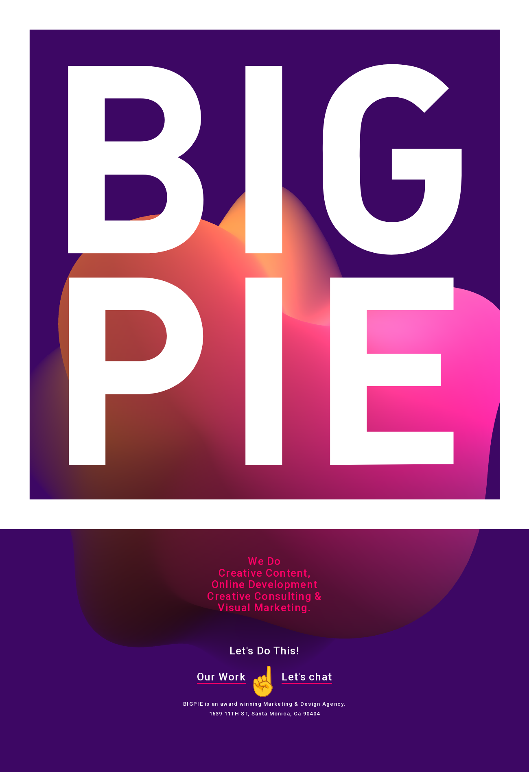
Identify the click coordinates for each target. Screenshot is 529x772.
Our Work (221, 677)
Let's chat (307, 677)
